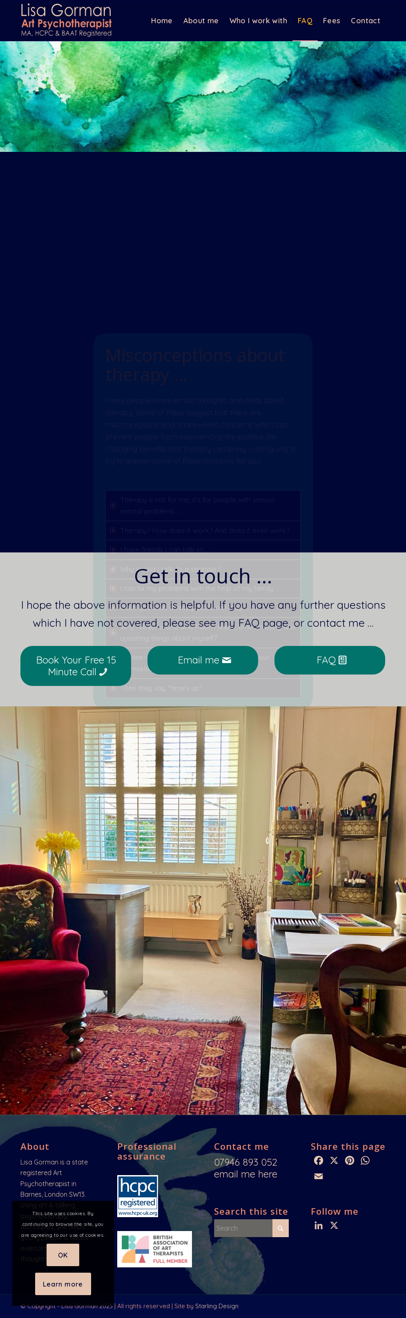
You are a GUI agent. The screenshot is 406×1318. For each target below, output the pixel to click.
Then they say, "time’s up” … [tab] (158, 525)
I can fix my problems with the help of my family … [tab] (194, 425)
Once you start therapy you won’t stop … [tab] (179, 444)
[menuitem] (162, 20)
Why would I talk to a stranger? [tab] (165, 406)
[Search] (251, 1228)
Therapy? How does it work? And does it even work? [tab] (200, 367)
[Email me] (202, 660)
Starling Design (217, 1306)
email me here (245, 1174)
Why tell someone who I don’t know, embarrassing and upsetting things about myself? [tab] (202, 469)
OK (63, 1255)
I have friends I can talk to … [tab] (160, 387)
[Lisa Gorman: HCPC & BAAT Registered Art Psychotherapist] (67, 20)
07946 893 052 (245, 1162)
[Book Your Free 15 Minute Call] (75, 666)
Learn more (63, 1284)
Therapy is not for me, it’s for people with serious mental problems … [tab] (192, 343)
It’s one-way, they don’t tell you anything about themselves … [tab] (190, 500)
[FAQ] (329, 660)
